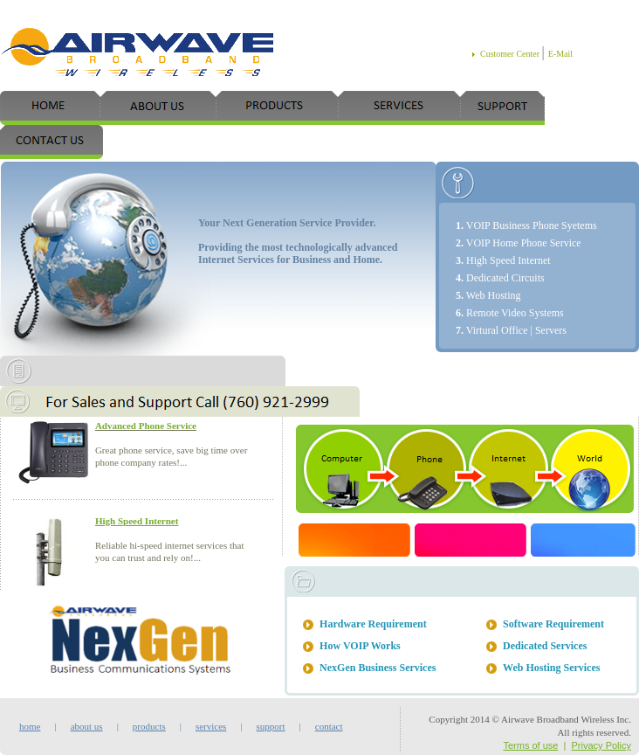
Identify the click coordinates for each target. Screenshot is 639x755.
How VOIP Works (360, 646)
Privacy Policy (601, 745)
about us (87, 726)
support (271, 726)
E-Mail (560, 54)
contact (322, 726)
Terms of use (530, 745)
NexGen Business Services (378, 667)
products (149, 726)
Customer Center (511, 54)
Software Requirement (553, 624)
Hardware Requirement (373, 624)
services (211, 726)
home (29, 726)
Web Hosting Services (551, 667)
